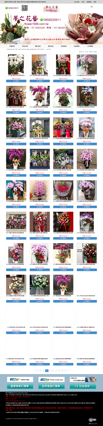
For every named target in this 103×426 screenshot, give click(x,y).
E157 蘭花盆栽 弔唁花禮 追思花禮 (16, 327)
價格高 (91, 51)
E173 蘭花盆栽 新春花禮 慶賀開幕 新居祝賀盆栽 (66, 327)
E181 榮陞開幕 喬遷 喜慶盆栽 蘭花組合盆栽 (41, 358)
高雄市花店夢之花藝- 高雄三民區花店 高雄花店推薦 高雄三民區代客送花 (25, 2)
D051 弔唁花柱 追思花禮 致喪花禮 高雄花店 (88, 296)
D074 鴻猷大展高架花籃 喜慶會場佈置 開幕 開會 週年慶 (68, 138)
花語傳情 (76, 46)
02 (40, 370)
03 (43, 370)
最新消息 (51, 46)
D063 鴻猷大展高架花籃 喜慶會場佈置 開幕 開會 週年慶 (44, 233)
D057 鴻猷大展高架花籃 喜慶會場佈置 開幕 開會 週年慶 (20, 233)
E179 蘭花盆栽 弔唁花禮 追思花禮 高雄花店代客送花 (20, 358)
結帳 (95, 2)
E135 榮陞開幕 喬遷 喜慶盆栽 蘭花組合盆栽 (17, 170)
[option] (51, 28)
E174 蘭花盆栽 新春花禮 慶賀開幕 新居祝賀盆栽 (66, 264)
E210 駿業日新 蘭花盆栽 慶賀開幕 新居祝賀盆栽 (18, 264)
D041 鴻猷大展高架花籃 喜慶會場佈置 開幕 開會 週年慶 (20, 107)
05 (50, 370)
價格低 (95, 51)
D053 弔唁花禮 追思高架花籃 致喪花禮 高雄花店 (66, 170)
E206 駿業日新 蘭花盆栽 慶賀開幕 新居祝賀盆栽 (89, 358)
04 (46, 370)
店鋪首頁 (12, 46)
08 (59, 370)
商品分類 (25, 46)
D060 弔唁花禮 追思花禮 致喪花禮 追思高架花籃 (42, 327)
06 (53, 370)
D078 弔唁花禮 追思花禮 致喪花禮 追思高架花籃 (42, 75)
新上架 (86, 51)
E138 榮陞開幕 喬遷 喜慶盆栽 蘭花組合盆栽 (88, 170)
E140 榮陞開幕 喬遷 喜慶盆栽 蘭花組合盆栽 (17, 201)
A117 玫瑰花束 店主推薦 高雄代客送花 (63, 201)
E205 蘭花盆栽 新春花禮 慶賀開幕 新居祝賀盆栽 (66, 358)
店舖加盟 (89, 2)
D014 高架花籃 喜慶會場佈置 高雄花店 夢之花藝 (89, 264)
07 (56, 370)
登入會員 (76, 2)
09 (62, 370)
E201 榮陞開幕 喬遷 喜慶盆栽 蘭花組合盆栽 (64, 75)
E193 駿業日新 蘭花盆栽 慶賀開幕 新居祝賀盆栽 (89, 138)
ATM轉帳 (90, 46)
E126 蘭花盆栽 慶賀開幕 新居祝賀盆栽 (87, 107)
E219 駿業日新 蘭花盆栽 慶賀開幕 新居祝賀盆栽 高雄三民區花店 (47, 264)
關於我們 (38, 46)
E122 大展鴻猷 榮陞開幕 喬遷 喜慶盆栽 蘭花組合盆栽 (44, 107)
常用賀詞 (63, 46)
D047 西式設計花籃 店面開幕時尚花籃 (16, 138)
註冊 (83, 2)
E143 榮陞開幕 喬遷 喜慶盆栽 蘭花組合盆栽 (41, 201)
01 (37, 370)
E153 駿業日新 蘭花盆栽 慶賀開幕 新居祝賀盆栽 (89, 201)
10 (65, 370)
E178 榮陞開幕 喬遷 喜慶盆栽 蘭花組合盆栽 (88, 233)
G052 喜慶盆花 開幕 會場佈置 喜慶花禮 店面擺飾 (19, 296)
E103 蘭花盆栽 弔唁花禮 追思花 (16, 75)
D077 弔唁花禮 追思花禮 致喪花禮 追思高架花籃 (42, 138)
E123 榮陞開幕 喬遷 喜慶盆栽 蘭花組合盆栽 (64, 107)
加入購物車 (16, 81)
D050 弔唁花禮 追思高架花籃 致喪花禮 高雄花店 (42, 170)
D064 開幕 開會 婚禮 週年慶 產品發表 (63, 233)
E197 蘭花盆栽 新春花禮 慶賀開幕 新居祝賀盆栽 (66, 296)
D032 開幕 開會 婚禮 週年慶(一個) (40, 296)
